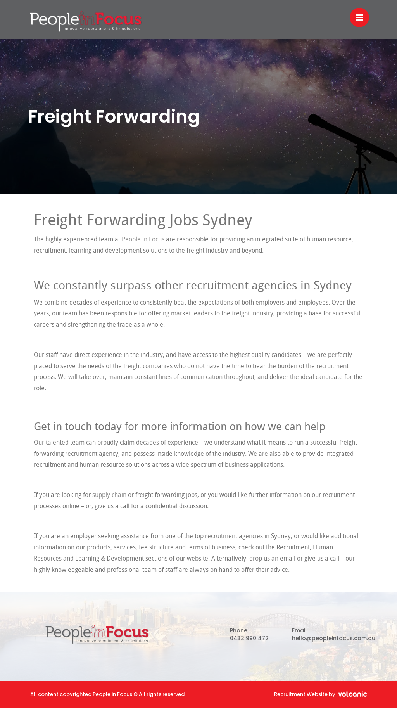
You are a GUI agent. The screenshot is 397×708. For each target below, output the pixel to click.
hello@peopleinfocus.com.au (333, 638)
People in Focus (86, 21)
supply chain (109, 495)
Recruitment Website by (320, 694)
